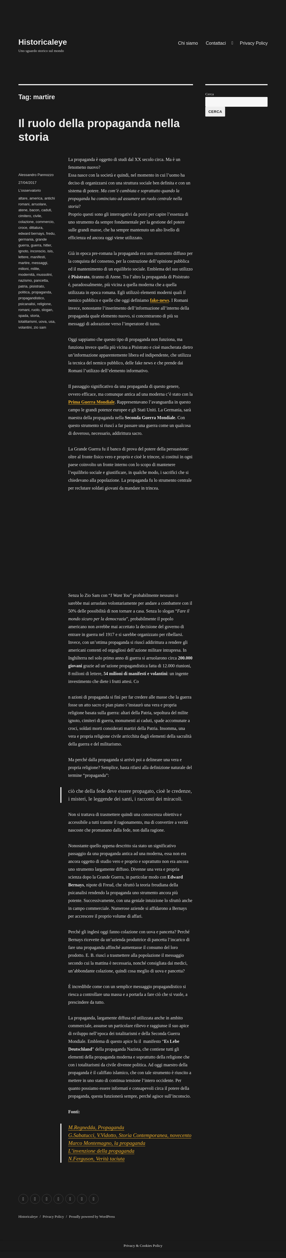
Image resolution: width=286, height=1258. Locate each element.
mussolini (44, 274)
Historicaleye (42, 42)
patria (23, 286)
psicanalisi (26, 304)
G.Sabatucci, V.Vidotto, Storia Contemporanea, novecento (129, 1135)
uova (43, 321)
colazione (26, 222)
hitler (47, 245)
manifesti (37, 257)
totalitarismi (27, 321)
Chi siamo (188, 43)
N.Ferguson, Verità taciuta (96, 1159)
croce (22, 228)
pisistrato (36, 286)
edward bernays (31, 233)
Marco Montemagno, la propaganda (106, 1143)
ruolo (36, 310)
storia (34, 316)
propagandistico (31, 298)
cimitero (24, 216)
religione (44, 304)
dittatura (35, 228)
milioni (23, 269)
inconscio (37, 251)
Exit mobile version (17, 1254)
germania (26, 239)
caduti (46, 210)
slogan (47, 310)
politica (24, 292)
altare (23, 198)
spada (23, 316)
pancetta (41, 280)
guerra (36, 245)
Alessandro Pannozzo (36, 175)
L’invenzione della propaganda (101, 1151)
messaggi (39, 263)
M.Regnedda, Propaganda (96, 1127)
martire (24, 263)
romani (24, 310)
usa (51, 321)
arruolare (39, 204)
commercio (45, 222)
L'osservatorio (29, 190)
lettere (23, 257)
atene (23, 210)
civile (37, 216)
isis (50, 251)
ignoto (23, 251)
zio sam (40, 327)
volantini (25, 327)
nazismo (25, 280)
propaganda (41, 292)
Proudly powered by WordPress (92, 1216)
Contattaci (216, 43)
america (35, 198)
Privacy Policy (254, 43)
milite (35, 269)
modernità (26, 274)
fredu (50, 233)
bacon (34, 210)
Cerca (209, 94)
